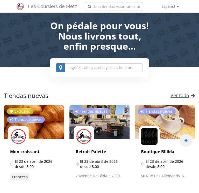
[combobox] (114, 6)
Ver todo (182, 95)
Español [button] (170, 6)
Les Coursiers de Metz (52, 6)
